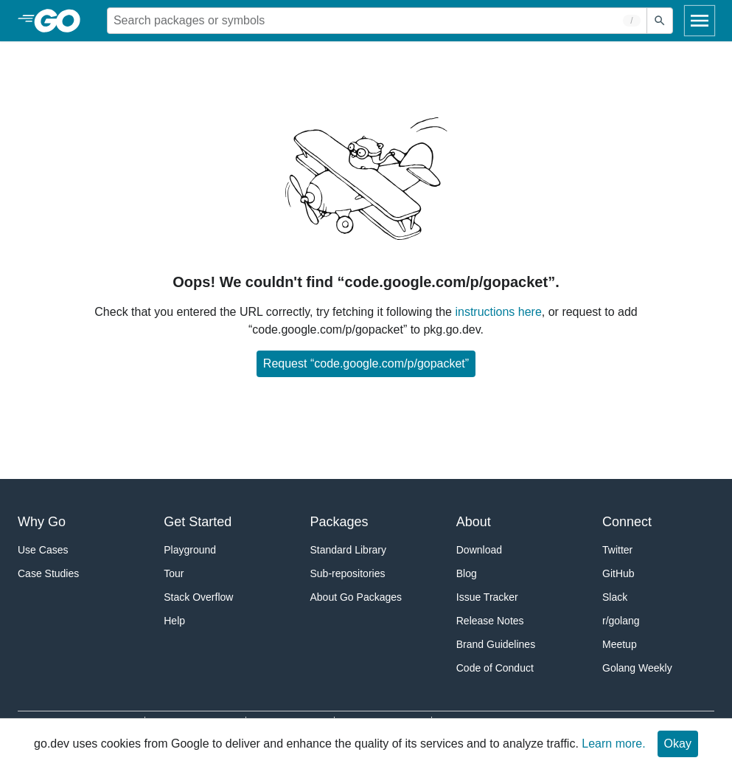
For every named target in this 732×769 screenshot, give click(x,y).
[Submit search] (659, 20)
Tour (174, 573)
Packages (339, 521)
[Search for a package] (377, 20)
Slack (614, 597)
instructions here (498, 312)
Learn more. (613, 743)
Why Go (42, 521)
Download (479, 550)
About (473, 521)
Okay (677, 743)
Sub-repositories (348, 573)
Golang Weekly (637, 668)
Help (174, 621)
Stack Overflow (198, 597)
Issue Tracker (487, 597)
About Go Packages (356, 597)
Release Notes (490, 621)
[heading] (62, 20)
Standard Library (348, 550)
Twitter (617, 550)
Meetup (619, 644)
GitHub (618, 573)
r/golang (621, 621)
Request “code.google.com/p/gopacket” (366, 363)
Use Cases (43, 550)
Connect (627, 521)
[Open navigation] (699, 20)
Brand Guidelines (495, 644)
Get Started (197, 521)
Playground (190, 550)
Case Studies (48, 573)
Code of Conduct (495, 668)
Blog (466, 573)
